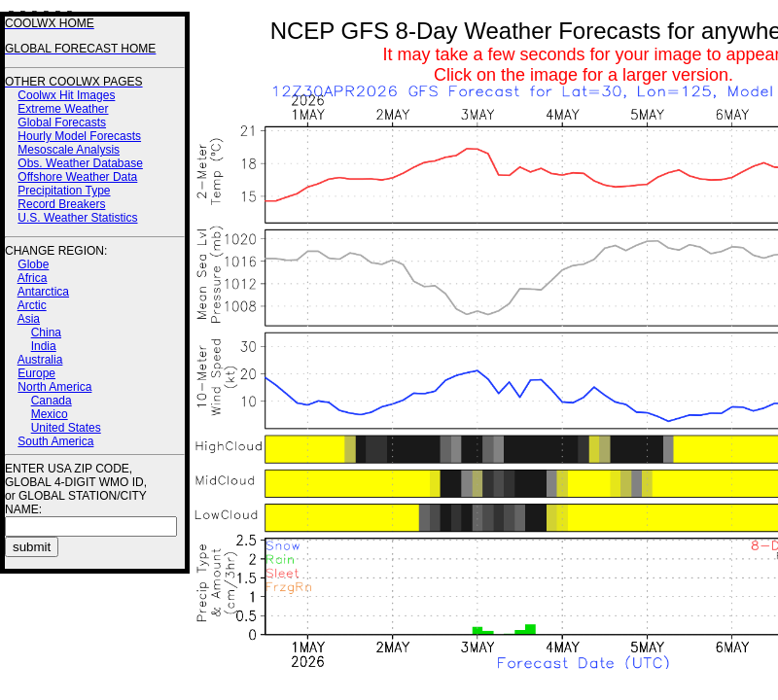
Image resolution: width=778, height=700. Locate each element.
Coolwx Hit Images (66, 95)
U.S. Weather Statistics (77, 218)
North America (54, 387)
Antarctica (43, 291)
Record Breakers (61, 204)
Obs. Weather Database (80, 163)
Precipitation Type (64, 190)
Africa (33, 278)
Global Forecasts (62, 122)
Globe (33, 264)
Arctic (32, 305)
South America (55, 441)
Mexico (49, 414)
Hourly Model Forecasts (79, 136)
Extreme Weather (63, 109)
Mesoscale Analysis (69, 150)
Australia (40, 360)
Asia (29, 319)
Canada (51, 400)
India (43, 346)
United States (66, 428)
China (46, 332)
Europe (36, 373)
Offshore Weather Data (77, 177)
